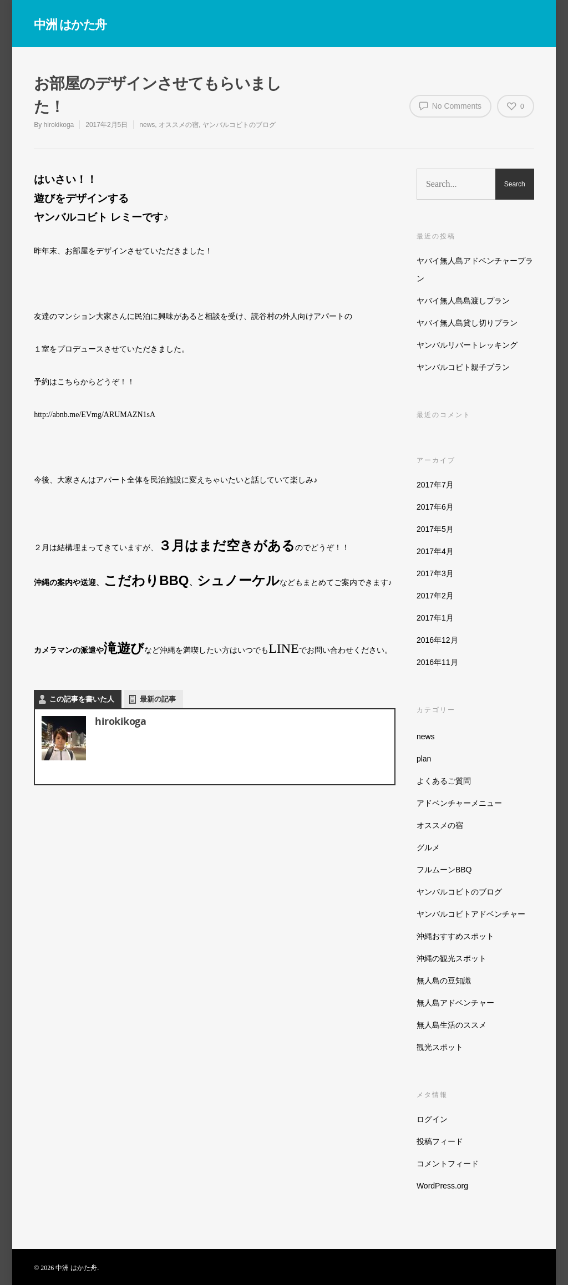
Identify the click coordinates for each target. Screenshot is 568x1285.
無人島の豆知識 (444, 980)
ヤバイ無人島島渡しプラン (463, 300)
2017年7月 (435, 484)
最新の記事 (158, 699)
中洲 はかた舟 (70, 24)
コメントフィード (448, 1163)
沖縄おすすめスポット (455, 936)
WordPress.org (442, 1185)
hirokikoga (59, 125)
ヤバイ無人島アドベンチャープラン (475, 269)
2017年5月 (435, 529)
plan (424, 758)
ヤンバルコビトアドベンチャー (471, 914)
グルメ (428, 847)
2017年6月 (435, 506)
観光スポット (440, 1047)
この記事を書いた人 (81, 699)
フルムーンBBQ (444, 869)
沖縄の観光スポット (451, 958)
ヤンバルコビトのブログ (239, 125)
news (147, 125)
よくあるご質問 (444, 780)
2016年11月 (437, 662)
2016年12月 (437, 640)
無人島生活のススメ (451, 1024)
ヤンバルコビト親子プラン (463, 367)
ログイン (432, 1119)
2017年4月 (435, 551)
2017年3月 (435, 573)
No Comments (450, 105)
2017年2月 (435, 595)
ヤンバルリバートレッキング (467, 345)
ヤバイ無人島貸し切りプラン (467, 322)
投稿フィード (440, 1141)
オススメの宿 (179, 125)
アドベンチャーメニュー (459, 803)
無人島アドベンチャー (455, 1002)
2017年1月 (435, 617)
